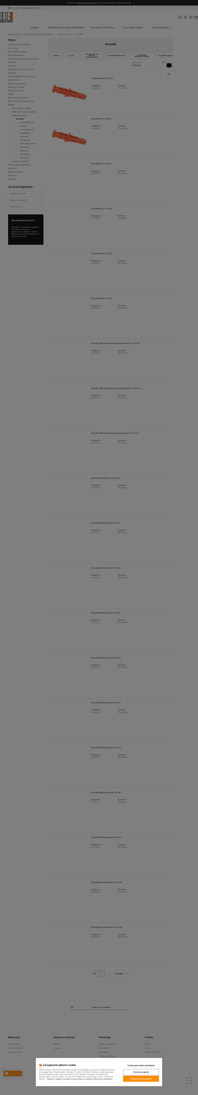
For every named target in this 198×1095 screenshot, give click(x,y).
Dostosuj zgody (141, 1072)
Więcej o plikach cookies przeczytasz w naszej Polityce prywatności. (80, 1079)
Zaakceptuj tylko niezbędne (141, 1065)
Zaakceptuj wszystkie (141, 1078)
